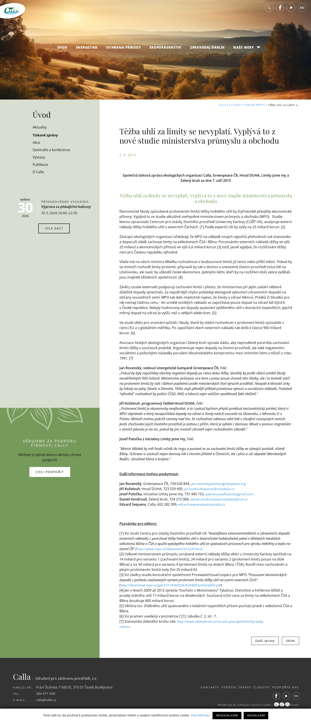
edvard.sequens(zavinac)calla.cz (204, 504)
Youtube (291, 11)
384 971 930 (45, 693)
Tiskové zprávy (254, 105)
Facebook (280, 11)
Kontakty (199, 687)
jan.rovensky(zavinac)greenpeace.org (221, 483)
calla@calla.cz (47, 699)
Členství (258, 687)
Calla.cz (224, 105)
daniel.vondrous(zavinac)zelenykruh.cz (221, 499)
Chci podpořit (50, 472)
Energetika (87, 50)
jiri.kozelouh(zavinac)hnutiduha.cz (212, 488)
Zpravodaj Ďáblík (207, 50)
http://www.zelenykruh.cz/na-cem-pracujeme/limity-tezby (223, 621)
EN (302, 11)
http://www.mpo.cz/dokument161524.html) (171, 548)
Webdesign (217, 705)
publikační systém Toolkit (249, 705)
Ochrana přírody (123, 50)
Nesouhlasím (227, 715)
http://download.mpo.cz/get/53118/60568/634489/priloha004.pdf (173, 585)
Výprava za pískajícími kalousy (66, 206)
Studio (285, 705)
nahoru (125, 626)
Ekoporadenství (165, 50)
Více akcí (54, 228)
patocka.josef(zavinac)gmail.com (231, 494)
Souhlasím (256, 715)
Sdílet (290, 641)
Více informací (200, 715)
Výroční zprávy (229, 687)
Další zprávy (265, 641)
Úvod (62, 50)
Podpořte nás (285, 687)
